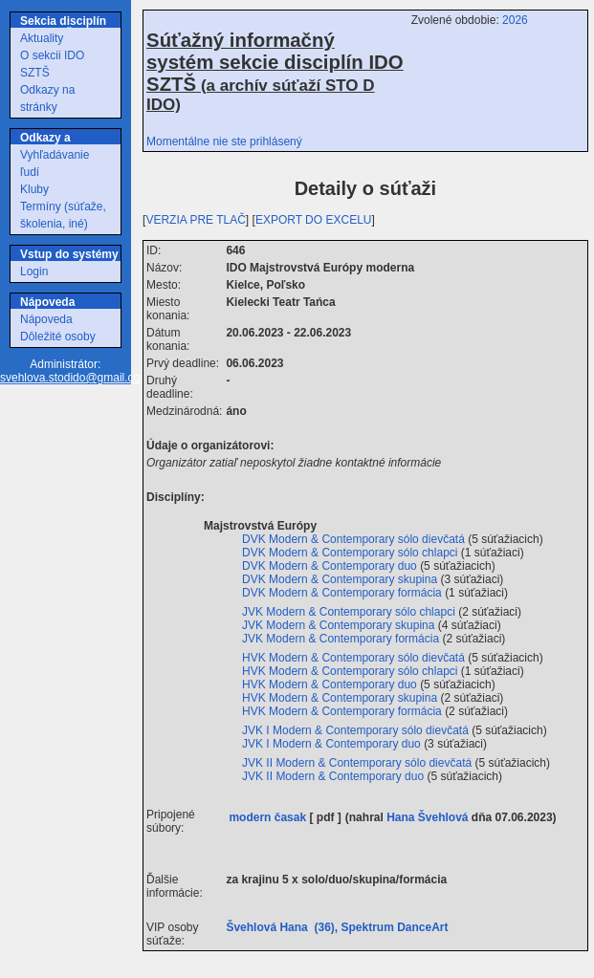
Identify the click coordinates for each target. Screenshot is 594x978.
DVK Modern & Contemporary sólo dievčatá (355, 539)
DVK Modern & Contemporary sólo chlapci (351, 552)
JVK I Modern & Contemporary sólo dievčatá (357, 730)
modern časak (267, 817)
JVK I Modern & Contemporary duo (333, 743)
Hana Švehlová (427, 817)
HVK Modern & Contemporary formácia (343, 711)
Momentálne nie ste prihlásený (224, 141)
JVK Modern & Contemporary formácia (342, 638)
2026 (515, 20)
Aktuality (41, 38)
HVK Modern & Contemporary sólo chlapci (351, 671)
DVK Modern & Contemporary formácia (343, 592)
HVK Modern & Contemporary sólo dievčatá (355, 657)
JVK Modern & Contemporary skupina (340, 625)
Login (34, 271)
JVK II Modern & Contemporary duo (334, 776)
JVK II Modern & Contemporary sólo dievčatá (358, 763)
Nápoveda (46, 319)
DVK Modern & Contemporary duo (331, 566)
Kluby (34, 189)
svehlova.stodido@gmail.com (74, 377)
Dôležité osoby (58, 336)
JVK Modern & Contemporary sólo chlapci (350, 612)
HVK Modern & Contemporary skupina (341, 698)
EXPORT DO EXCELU (313, 220)
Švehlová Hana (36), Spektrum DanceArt (340, 927)
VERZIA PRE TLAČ (195, 220)
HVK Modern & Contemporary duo (331, 684)
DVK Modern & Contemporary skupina (341, 579)
